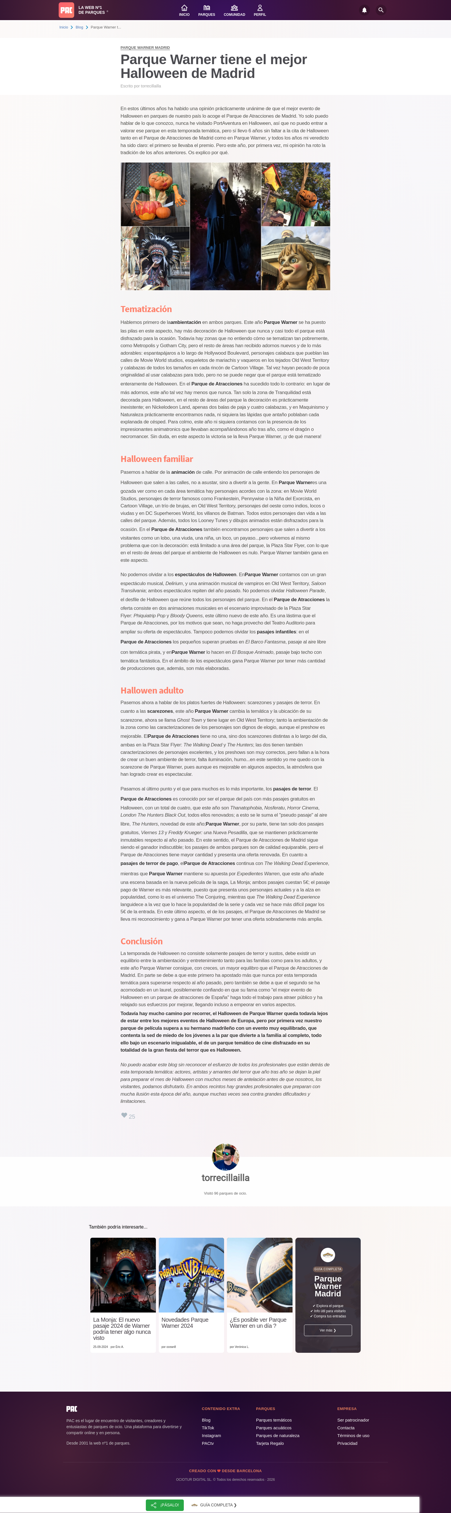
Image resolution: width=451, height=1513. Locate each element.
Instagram (211, 1435)
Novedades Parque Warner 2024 (185, 1323)
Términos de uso (353, 1435)
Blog (79, 27)
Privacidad (347, 1443)
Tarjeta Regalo (270, 1443)
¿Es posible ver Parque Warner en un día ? (258, 1323)
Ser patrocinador (353, 1420)
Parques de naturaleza (277, 1435)
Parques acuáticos (273, 1427)
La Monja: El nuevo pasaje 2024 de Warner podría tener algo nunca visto (122, 1329)
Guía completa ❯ (213, 1505)
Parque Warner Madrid (145, 47)
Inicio (64, 27)
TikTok (208, 1427)
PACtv (208, 1443)
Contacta (346, 1427)
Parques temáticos (274, 1420)
